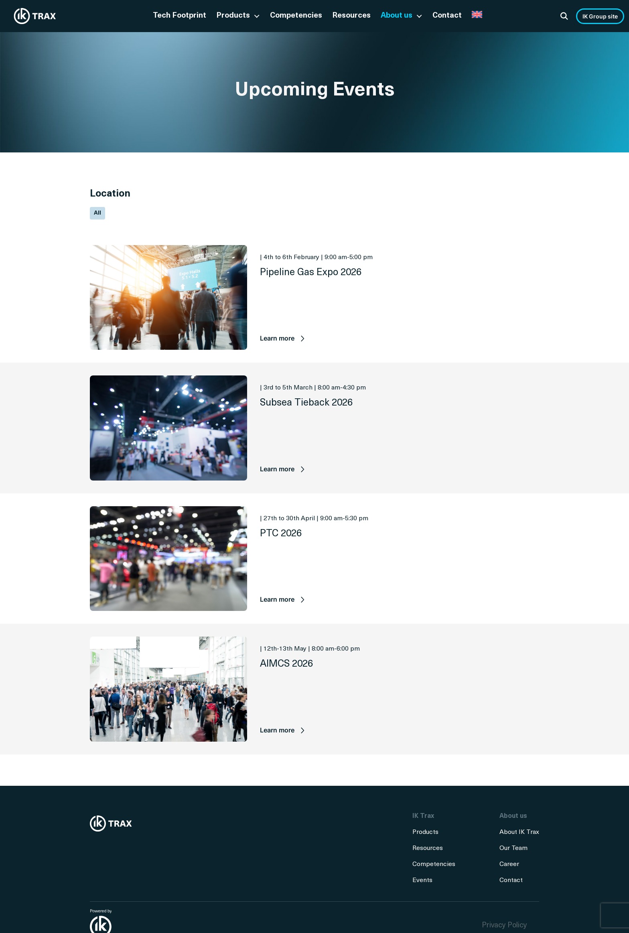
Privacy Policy (504, 925)
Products (233, 16)
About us (396, 16)
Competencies (296, 16)
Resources (351, 16)
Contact (447, 16)
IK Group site (600, 16)
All (97, 213)
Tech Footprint (179, 16)
